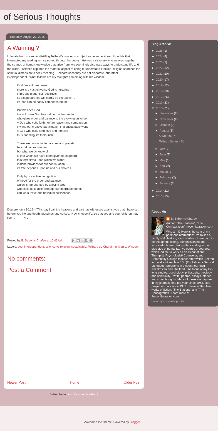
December (167, 113)
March (164, 171)
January (165, 183)
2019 (160, 85)
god (20, 246)
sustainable (78, 246)
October (165, 125)
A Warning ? (167, 135)
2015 (160, 108)
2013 (160, 196)
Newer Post (16, 382)
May (163, 160)
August (165, 130)
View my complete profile (167, 301)
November (167, 119)
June (163, 154)
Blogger (135, 422)
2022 (160, 68)
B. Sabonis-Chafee (184, 218)
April (163, 166)
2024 (160, 56)
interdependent (34, 246)
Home (74, 382)
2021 (160, 73)
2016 (160, 102)
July (163, 148)
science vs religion (57, 246)
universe (120, 246)
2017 (160, 97)
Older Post (132, 382)
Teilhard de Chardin (101, 246)
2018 (160, 91)
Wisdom (133, 246)
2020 (160, 79)
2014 (160, 190)
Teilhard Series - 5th (172, 141)
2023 (160, 62)
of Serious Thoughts (42, 17)
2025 (160, 50)
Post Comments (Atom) (82, 394)
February (166, 177)
